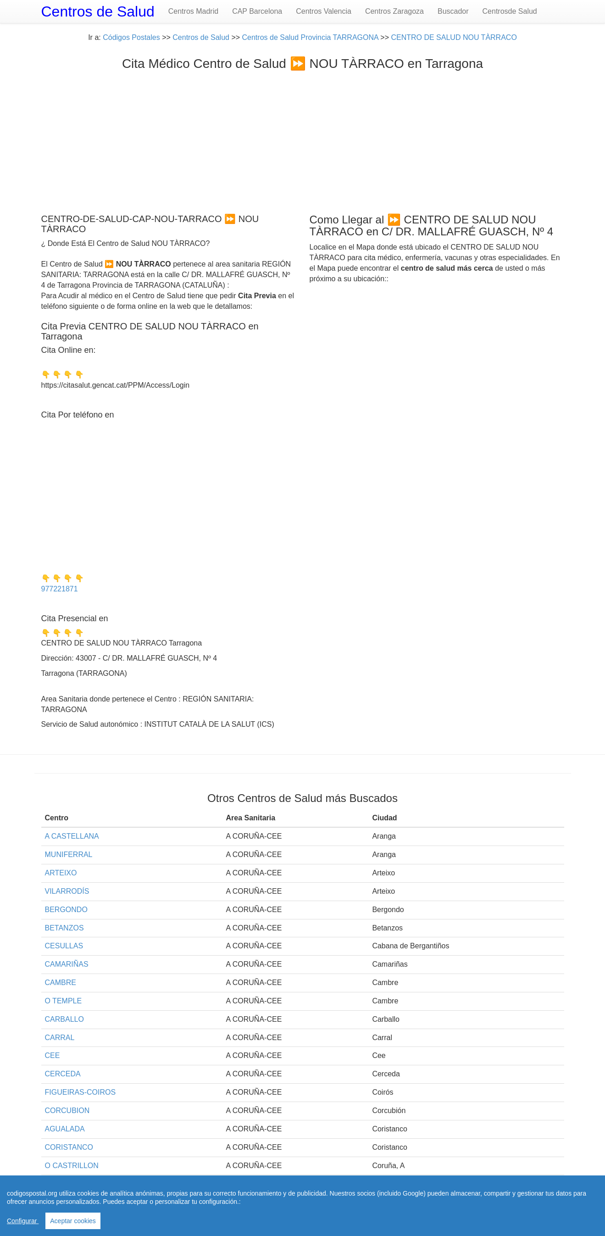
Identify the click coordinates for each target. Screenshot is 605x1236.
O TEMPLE (63, 1001)
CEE (52, 1055)
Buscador (453, 11)
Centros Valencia (323, 11)
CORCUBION (67, 1110)
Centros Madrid (193, 11)
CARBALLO (64, 1019)
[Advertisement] (302, 140)
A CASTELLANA (72, 836)
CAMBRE (60, 982)
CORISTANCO (69, 1147)
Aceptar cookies (73, 1221)
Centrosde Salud (510, 11)
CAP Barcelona (257, 11)
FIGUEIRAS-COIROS (80, 1092)
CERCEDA (63, 1074)
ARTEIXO (61, 873)
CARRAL (60, 1037)
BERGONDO (66, 909)
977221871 (59, 589)
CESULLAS (64, 946)
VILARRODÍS (67, 891)
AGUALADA (65, 1129)
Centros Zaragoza (394, 11)
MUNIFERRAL (69, 854)
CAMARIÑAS (67, 964)
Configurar (23, 1221)
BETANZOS (64, 928)
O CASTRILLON (72, 1165)
